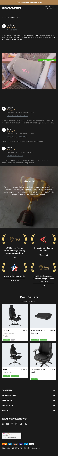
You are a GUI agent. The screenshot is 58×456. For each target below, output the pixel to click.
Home (4, 17)
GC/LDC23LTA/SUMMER (17, 137)
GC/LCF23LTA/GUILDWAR (17, 116)
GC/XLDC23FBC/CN (15, 156)
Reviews (12, 17)
